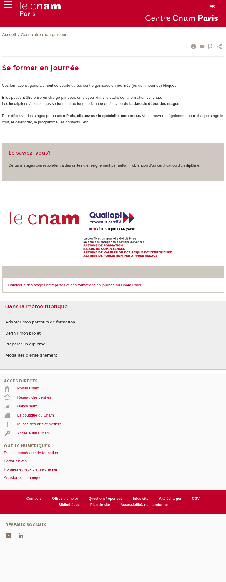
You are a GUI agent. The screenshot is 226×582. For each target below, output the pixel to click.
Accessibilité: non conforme (144, 505)
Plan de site (100, 505)
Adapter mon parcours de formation (40, 322)
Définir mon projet (23, 333)
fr (212, 6)
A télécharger (170, 498)
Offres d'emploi (65, 498)
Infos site (141, 498)
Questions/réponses (105, 498)
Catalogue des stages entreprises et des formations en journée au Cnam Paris (74, 285)
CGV (196, 498)
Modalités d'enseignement (31, 355)
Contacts (33, 498)
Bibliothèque (69, 505)
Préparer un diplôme (25, 344)
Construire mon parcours (45, 34)
